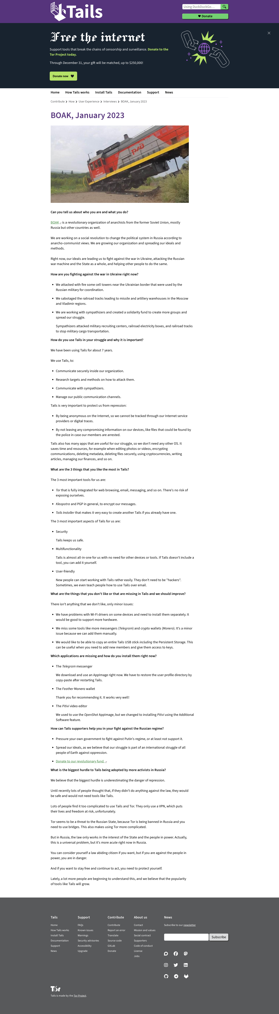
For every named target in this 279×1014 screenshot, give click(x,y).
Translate (113, 935)
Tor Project (80, 996)
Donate (112, 951)
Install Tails (103, 92)
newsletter (189, 925)
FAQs (80, 925)
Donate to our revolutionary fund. (80, 761)
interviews (110, 101)
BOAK (55, 222)
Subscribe (219, 937)
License (138, 951)
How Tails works (77, 92)
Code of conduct (143, 946)
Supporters (140, 941)
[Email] (186, 937)
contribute (58, 101)
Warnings (83, 935)
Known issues (85, 930)
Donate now (63, 76)
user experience (89, 101)
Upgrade (82, 951)
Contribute (114, 925)
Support (153, 92)
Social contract (142, 935)
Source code (115, 941)
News (169, 92)
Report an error (116, 930)
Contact (138, 925)
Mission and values (144, 930)
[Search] (224, 6)
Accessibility (85, 946)
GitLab (111, 946)
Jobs (137, 956)
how (72, 101)
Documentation (129, 92)
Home (55, 92)
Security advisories (88, 941)
